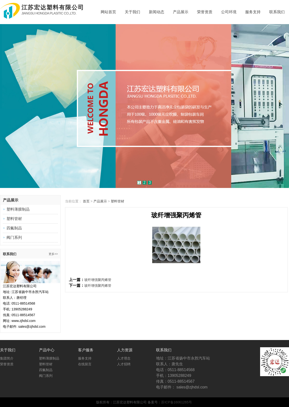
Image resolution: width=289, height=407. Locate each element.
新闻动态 (156, 12)
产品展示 (180, 12)
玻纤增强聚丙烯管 (97, 280)
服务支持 (253, 12)
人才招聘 (124, 364)
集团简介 (6, 358)
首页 (86, 201)
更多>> (53, 254)
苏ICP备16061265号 (176, 402)
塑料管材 (14, 219)
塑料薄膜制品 (18, 209)
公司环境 (228, 12)
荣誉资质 (204, 12)
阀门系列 (14, 237)
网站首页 (108, 12)
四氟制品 (14, 228)
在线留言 (85, 364)
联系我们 (277, 12)
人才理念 (124, 358)
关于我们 (132, 12)
